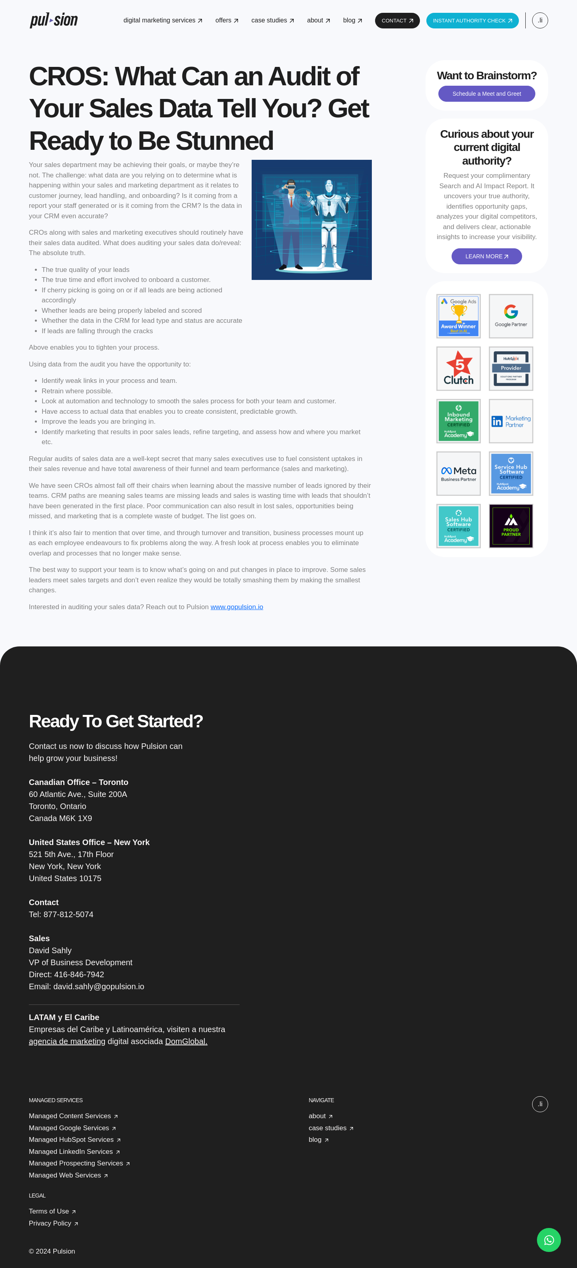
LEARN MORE (487, 256)
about (318, 20)
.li (540, 20)
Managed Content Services (70, 1116)
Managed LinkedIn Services (71, 1151)
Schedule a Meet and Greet (486, 94)
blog (352, 20)
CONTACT (397, 21)
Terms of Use (49, 1211)
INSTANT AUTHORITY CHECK (472, 21)
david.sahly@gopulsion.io (98, 986)
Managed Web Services (65, 1175)
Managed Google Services (69, 1128)
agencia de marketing (67, 1041)
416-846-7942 (79, 974)
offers (227, 20)
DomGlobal (185, 1041)
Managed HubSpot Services (71, 1139)
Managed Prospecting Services (76, 1163)
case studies (273, 20)
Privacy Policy (50, 1223)
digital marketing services (162, 20)
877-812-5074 (69, 914)
